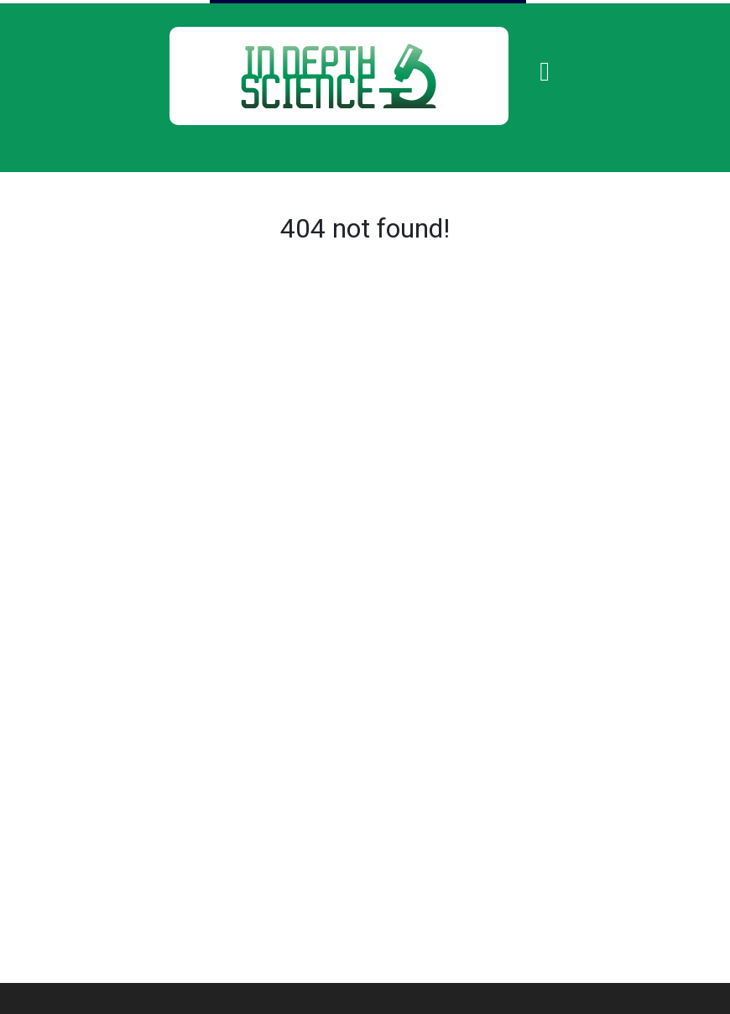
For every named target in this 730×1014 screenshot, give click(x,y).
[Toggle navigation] (545, 71)
